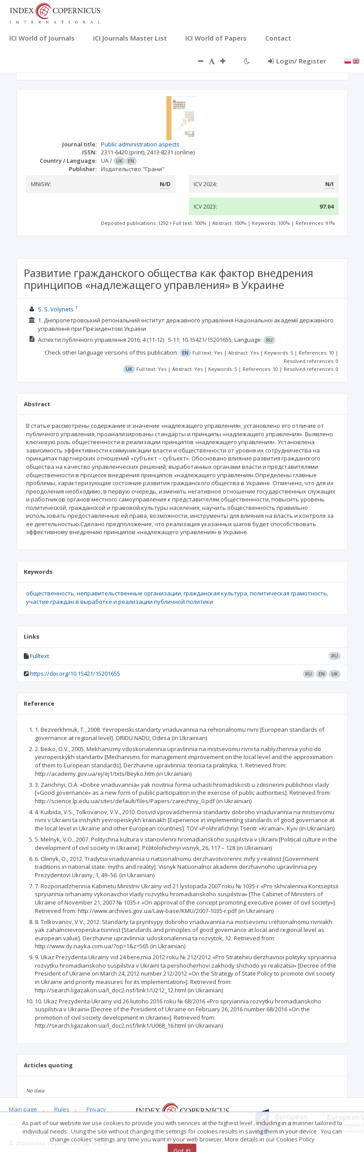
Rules (61, 1109)
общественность (50, 593)
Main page (23, 1109)
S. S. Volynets (56, 309)
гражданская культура (215, 593)
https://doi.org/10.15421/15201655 (75, 673)
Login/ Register (297, 60)
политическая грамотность (288, 593)
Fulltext (39, 656)
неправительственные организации (129, 593)
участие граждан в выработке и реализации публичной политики (119, 602)
